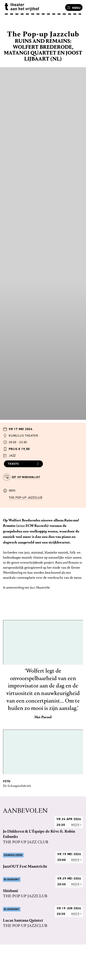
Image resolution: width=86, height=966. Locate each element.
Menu (73, 8)
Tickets (24, 464)
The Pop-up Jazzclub (25, 497)
